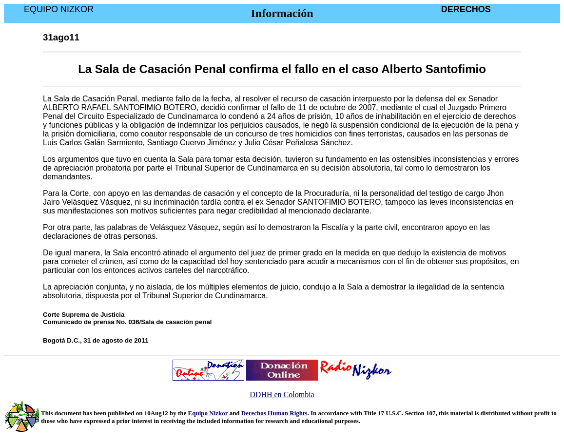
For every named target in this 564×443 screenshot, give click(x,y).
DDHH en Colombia (282, 394)
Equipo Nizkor (208, 413)
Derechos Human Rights (274, 413)
